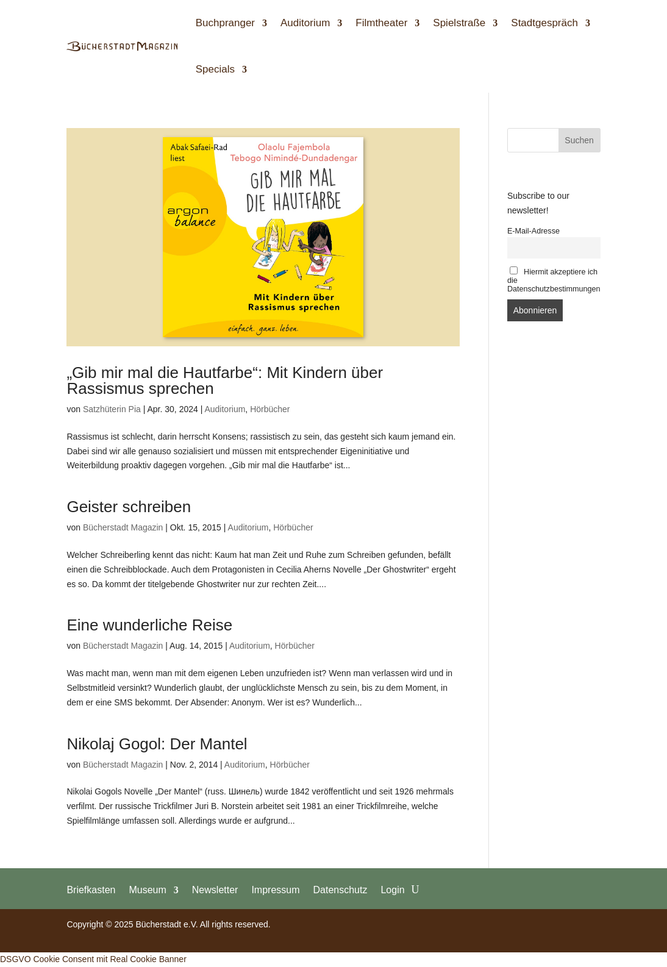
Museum (147, 889)
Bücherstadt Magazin (123, 527)
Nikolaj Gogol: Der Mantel (156, 744)
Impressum (275, 889)
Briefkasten (90, 889)
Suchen (579, 140)
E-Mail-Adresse (533, 231)
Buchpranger (225, 23)
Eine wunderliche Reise (149, 625)
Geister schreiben (128, 507)
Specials (215, 69)
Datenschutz (340, 889)
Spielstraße (459, 23)
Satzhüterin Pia (112, 409)
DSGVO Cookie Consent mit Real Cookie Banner (93, 959)
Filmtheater (381, 23)
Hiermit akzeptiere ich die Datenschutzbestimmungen (554, 279)
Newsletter (215, 889)
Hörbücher (270, 409)
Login (392, 889)
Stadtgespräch (544, 23)
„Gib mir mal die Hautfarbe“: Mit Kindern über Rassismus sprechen (224, 380)
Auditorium (305, 23)
